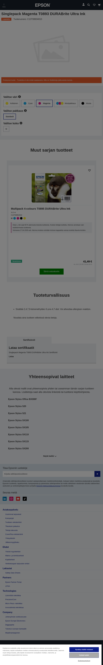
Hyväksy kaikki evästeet (84, 649)
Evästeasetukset (84, 661)
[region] (51, 654)
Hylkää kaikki (84, 655)
